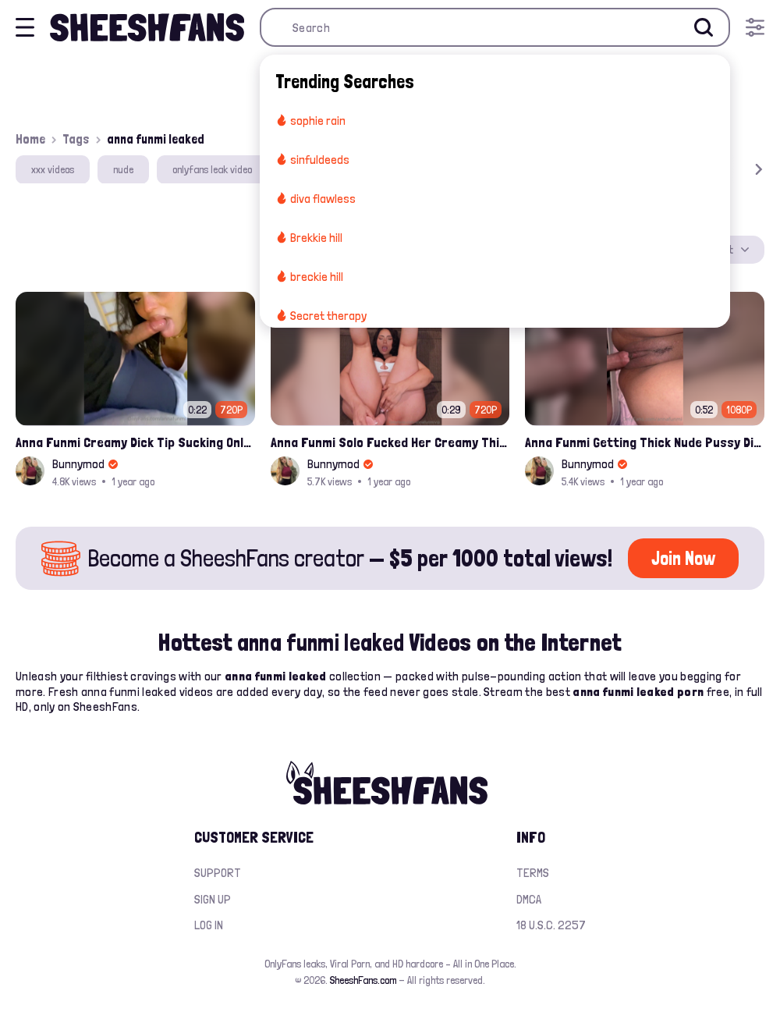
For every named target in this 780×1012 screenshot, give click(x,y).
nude (123, 169)
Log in (208, 925)
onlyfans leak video (212, 169)
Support (217, 872)
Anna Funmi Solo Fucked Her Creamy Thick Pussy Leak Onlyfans (390, 442)
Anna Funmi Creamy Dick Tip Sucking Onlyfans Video (135, 442)
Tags (76, 139)
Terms (532, 872)
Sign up (212, 899)
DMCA (528, 899)
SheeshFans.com (363, 980)
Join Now (683, 558)
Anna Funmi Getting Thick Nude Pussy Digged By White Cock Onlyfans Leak (644, 442)
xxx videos (52, 169)
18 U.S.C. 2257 (551, 925)
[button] (736, 169)
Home (30, 139)
